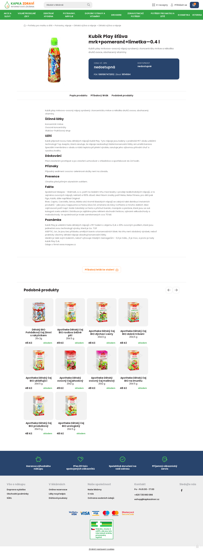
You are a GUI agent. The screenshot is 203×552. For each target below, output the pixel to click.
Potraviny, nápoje (63, 25)
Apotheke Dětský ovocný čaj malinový (102, 380)
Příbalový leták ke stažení (101, 269)
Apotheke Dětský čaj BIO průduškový (38, 425)
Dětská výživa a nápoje (85, 25)
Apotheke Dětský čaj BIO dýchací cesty (102, 333)
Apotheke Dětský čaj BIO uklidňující (38, 380)
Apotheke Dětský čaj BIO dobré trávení (133, 333)
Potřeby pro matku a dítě (40, 25)
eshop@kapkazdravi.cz (146, 499)
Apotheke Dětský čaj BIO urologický (71, 425)
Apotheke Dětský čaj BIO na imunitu (133, 380)
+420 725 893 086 (143, 494)
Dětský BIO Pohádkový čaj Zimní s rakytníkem (39, 334)
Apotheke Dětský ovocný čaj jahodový (70, 380)
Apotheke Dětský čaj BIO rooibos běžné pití (70, 334)
